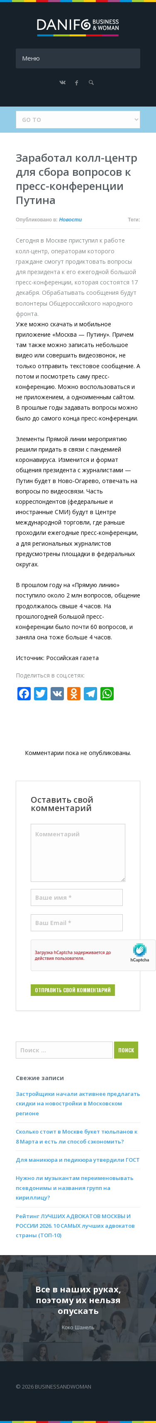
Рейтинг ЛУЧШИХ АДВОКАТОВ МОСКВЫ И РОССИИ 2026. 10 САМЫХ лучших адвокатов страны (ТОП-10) (75, 1225)
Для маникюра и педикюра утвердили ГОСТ (78, 1159)
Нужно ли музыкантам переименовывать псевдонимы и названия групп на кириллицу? (75, 1187)
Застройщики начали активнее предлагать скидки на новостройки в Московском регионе (78, 1103)
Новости (70, 220)
